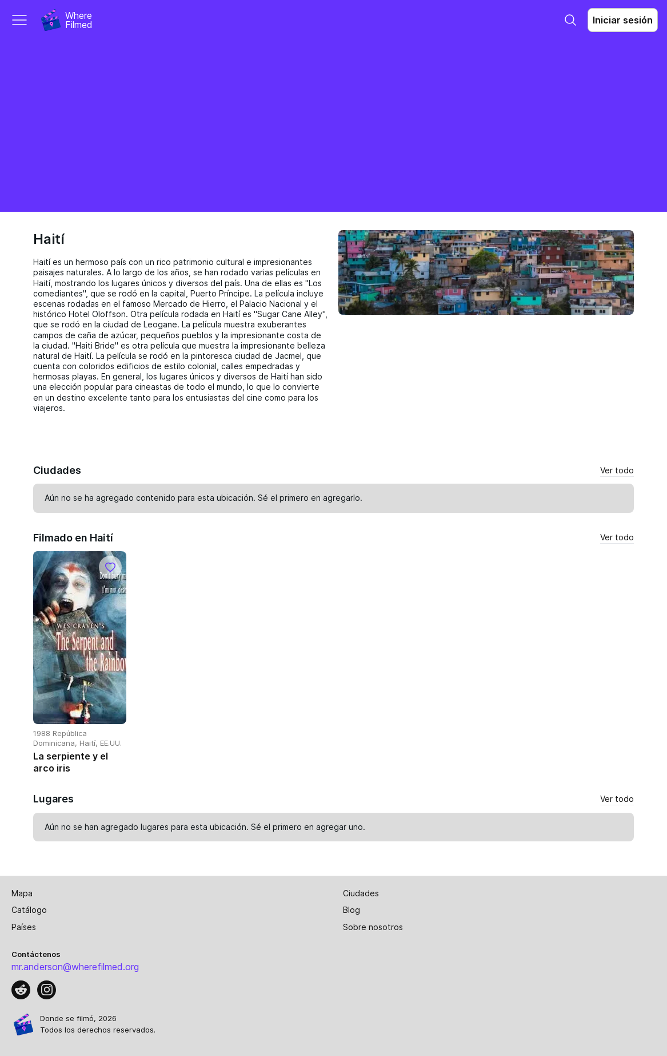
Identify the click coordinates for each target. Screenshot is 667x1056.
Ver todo (617, 470)
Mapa (22, 893)
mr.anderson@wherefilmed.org (75, 966)
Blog (351, 910)
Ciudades (361, 893)
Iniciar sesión (623, 20)
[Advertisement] (333, 126)
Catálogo (29, 910)
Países (23, 927)
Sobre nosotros (373, 927)
